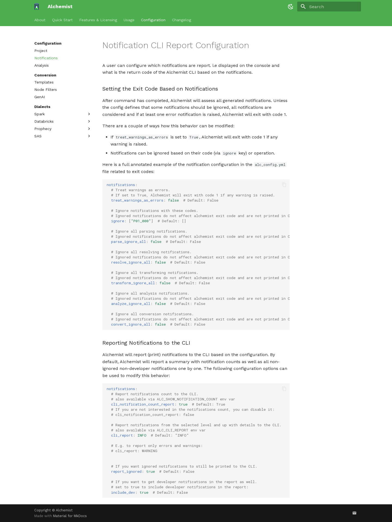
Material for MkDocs (70, 516)
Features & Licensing (98, 20)
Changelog (181, 20)
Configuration (153, 20)
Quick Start (62, 20)
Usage (129, 20)
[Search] (329, 6)
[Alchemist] (36, 6)
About (39, 20)
